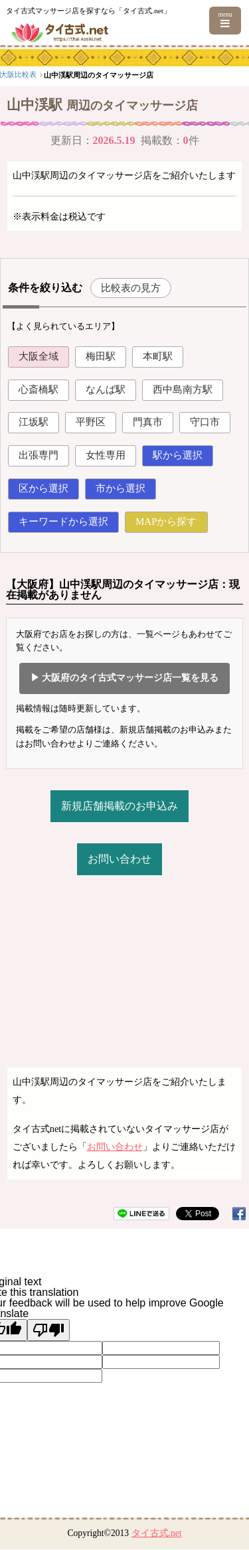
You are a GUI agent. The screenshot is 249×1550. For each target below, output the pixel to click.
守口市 (205, 422)
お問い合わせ (119, 859)
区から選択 (43, 488)
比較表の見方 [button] (131, 287)
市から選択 (120, 488)
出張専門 (38, 455)
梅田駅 (101, 356)
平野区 (91, 422)
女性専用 (105, 455)
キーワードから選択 (63, 521)
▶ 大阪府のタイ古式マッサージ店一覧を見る (125, 678)
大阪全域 (38, 356)
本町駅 (158, 356)
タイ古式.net (156, 1533)
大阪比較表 (88, 74)
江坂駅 (33, 422)
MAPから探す (166, 521)
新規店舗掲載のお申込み (119, 805)
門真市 (148, 422)
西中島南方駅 (182, 389)
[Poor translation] (48, 1330)
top (9, 74)
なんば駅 (105, 389)
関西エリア (44, 74)
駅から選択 (178, 455)
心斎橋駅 (38, 389)
